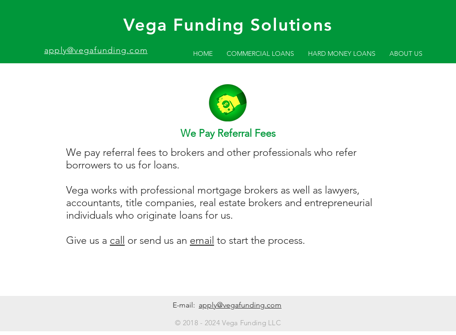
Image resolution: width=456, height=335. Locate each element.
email (202, 240)
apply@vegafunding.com (96, 50)
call (117, 240)
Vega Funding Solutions (227, 24)
